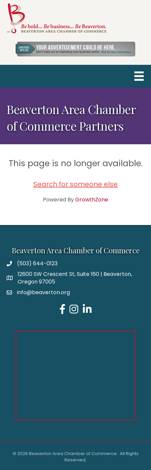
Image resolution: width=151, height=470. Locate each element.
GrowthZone (91, 199)
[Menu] (139, 76)
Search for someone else (75, 184)
